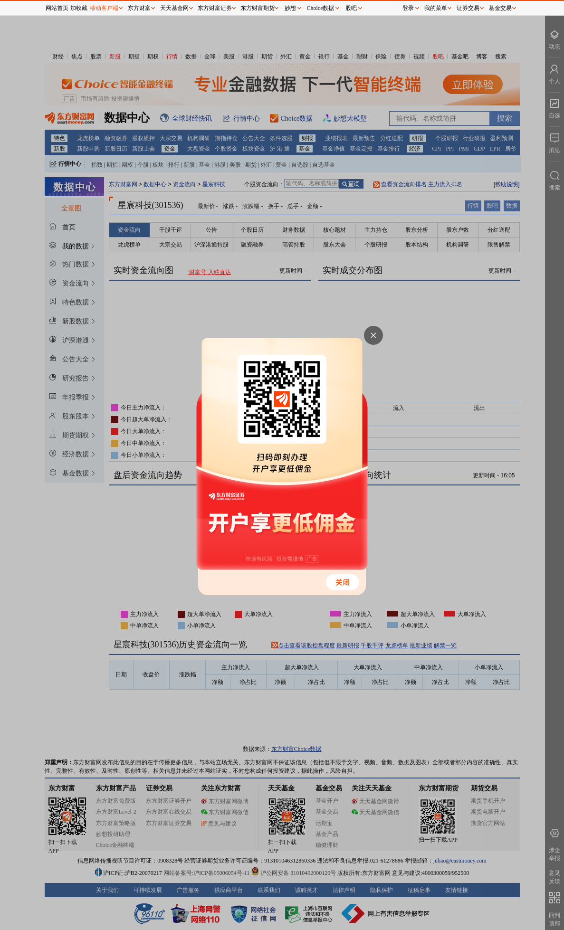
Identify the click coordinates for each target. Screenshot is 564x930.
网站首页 (57, 8)
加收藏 (78, 8)
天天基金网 (174, 8)
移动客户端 (104, 8)
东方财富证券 (215, 8)
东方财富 (139, 8)
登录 (408, 8)
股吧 (351, 8)
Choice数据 (321, 8)
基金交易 (500, 8)
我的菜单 (435, 8)
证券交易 (468, 8)
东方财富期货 (257, 8)
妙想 (290, 8)
